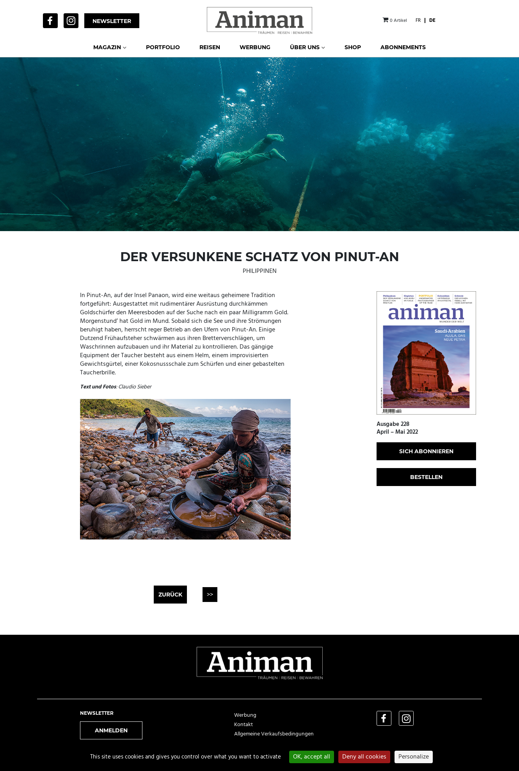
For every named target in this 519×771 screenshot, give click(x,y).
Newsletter (111, 21)
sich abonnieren (426, 451)
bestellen (426, 477)
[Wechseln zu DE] (432, 20)
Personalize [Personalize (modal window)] (413, 757)
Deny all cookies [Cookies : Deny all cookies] (364, 757)
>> (210, 595)
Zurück (170, 594)
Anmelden (111, 730)
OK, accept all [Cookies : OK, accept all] (311, 757)
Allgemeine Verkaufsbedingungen (274, 734)
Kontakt (243, 724)
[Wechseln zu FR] (418, 20)
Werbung (245, 715)
